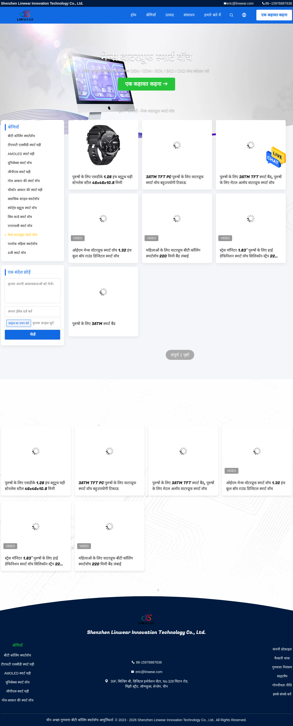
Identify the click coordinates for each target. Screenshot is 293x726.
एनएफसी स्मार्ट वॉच (20, 226)
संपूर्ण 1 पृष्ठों (180, 355)
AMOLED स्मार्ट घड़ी (21, 154)
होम (133, 15)
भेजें (32, 334)
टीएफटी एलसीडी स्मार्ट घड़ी (24, 145)
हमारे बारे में (212, 15)
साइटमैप (282, 676)
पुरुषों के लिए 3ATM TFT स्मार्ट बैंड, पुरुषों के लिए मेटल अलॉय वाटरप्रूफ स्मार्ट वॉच (251, 180)
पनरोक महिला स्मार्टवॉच (22, 244)
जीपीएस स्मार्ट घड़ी (19, 172)
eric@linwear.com (240, 3)
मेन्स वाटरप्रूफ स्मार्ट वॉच (22, 235)
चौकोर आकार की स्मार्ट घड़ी (25, 190)
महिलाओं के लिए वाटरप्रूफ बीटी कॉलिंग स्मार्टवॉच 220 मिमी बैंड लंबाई (173, 253)
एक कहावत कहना (274, 15)
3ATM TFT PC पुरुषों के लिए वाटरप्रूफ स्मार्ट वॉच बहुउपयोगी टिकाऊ (174, 180)
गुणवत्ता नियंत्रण (282, 667)
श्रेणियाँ (151, 15)
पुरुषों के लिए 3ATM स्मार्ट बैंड (93, 324)
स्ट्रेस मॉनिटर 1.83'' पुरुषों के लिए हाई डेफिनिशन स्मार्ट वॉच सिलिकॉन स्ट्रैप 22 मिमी (247, 253)
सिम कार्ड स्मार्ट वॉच (20, 217)
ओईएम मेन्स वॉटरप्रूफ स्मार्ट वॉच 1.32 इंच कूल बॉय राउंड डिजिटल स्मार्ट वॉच (101, 253)
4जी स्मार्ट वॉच (17, 253)
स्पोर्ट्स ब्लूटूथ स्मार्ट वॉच (22, 208)
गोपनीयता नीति (282, 685)
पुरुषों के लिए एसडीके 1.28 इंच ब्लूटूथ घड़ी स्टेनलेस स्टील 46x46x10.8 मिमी (102, 180)
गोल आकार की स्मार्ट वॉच (24, 181)
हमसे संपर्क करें (282, 694)
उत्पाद (169, 15)
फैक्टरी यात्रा (282, 658)
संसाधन (189, 15)
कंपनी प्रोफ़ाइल (282, 649)
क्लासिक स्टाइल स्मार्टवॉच (23, 199)
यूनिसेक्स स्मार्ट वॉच (20, 163)
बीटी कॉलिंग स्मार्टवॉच (21, 136)
